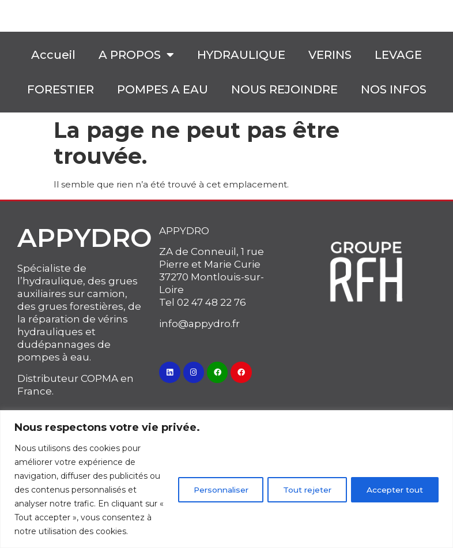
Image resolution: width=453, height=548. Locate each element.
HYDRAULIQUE (241, 55)
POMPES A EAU (162, 89)
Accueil (53, 55)
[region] (226, 472)
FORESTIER (60, 89)
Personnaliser (209, 483)
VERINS (330, 55)
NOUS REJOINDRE (284, 89)
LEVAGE (398, 55)
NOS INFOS (393, 89)
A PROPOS (136, 54)
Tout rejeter (301, 483)
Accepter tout (393, 483)
